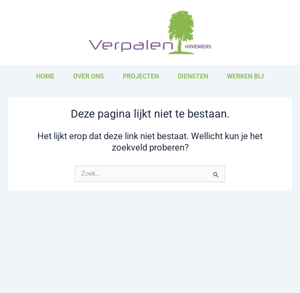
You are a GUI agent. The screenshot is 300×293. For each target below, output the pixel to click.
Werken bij (245, 76)
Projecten (141, 76)
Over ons (88, 76)
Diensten (193, 76)
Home (45, 76)
